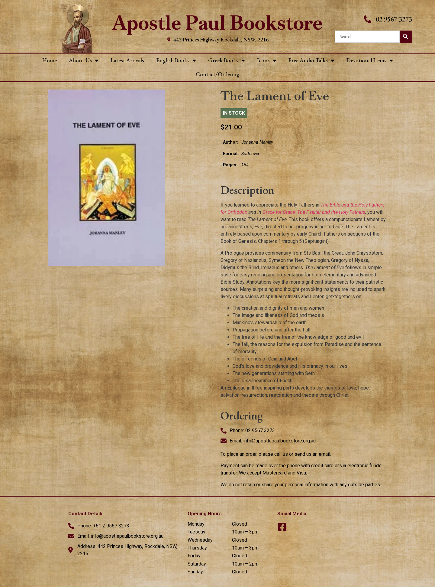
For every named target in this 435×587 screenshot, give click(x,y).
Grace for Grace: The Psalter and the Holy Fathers (314, 212)
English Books (176, 60)
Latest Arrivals (127, 60)
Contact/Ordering (218, 74)
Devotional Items (369, 60)
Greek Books (226, 60)
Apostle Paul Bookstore (217, 22)
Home (49, 60)
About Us (83, 60)
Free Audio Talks (311, 60)
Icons (266, 60)
